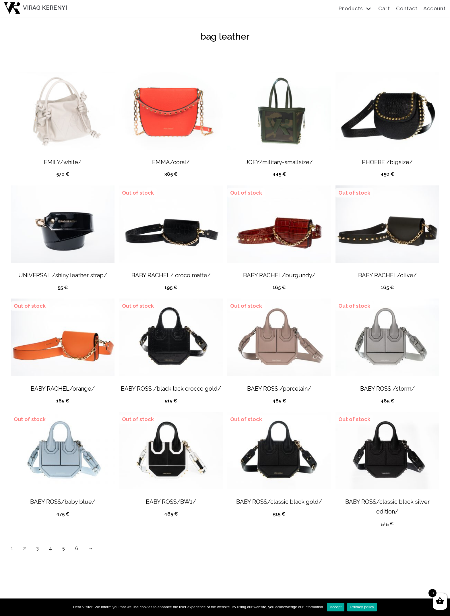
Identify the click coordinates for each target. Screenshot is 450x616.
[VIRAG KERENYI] (35, 8)
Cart (384, 8)
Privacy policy (362, 607)
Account (434, 8)
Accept (336, 607)
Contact (407, 8)
